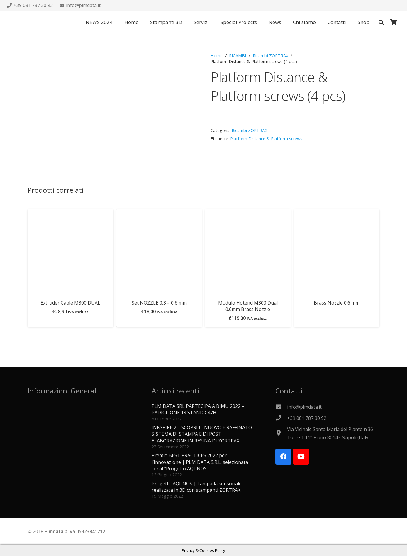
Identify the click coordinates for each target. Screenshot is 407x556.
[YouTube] (301, 457)
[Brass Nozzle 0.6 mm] (337, 213)
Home (217, 55)
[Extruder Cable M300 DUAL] (70, 213)
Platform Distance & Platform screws (266, 138)
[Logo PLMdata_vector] (18, 22)
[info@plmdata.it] (281, 407)
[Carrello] (393, 22)
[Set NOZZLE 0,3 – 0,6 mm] (159, 213)
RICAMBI (237, 55)
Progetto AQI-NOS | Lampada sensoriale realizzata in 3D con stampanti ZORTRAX (197, 486)
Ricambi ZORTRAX (270, 55)
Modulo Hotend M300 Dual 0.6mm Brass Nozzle (248, 306)
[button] (381, 22)
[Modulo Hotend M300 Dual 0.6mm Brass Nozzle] (248, 213)
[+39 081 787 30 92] (281, 418)
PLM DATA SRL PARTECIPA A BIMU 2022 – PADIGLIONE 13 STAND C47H (198, 409)
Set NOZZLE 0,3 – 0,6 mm (159, 303)
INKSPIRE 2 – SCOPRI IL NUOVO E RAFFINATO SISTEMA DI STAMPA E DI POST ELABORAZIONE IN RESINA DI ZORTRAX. (202, 434)
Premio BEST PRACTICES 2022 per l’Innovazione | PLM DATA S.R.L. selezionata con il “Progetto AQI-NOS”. (200, 462)
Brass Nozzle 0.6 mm (336, 303)
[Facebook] (283, 457)
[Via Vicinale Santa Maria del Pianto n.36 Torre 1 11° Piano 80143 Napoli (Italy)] (281, 433)
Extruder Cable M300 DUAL (70, 303)
